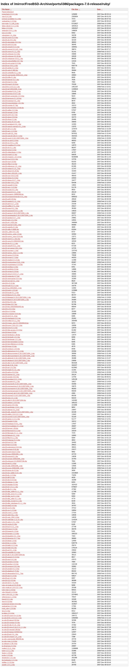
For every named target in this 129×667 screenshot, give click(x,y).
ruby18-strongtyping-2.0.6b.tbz (13, 108)
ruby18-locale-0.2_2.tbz (10, 292)
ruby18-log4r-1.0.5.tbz (10, 290)
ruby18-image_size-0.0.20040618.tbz (15, 323)
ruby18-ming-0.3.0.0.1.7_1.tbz (12, 274)
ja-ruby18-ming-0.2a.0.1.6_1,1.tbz (14, 627)
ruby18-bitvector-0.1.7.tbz (11, 538)
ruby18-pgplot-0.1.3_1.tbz (11, 201)
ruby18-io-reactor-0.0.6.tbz (11, 314)
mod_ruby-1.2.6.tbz (9, 608)
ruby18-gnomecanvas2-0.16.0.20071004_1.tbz (18, 391)
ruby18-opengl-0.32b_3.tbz (11, 225)
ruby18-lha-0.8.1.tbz (9, 302)
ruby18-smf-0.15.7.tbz (10, 115)
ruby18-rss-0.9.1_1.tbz (10, 143)
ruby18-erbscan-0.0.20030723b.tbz (14, 461)
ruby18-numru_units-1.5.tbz (12, 234)
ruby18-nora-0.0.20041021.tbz (13, 241)
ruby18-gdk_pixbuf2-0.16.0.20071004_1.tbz (17, 412)
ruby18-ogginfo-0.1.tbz (10, 227)
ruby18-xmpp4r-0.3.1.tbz (10, 47)
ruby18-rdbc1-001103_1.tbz (12, 173)
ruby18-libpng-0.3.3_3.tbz (11, 295)
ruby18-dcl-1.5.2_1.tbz (10, 487)
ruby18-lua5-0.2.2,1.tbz (10, 286)
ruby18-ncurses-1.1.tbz (10, 250)
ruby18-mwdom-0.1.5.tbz (11, 260)
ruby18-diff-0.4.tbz (8, 477)
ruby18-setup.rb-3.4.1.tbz (11, 122)
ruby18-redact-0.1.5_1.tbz (11, 168)
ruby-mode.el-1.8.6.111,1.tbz (12, 587)
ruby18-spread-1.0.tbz (10, 112)
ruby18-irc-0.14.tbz (8, 311)
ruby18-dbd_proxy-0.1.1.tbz (12, 494)
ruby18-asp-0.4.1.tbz (9, 559)
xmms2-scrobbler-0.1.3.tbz (11, 19)
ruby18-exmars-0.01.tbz (10, 449)
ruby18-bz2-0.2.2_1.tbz (10, 527)
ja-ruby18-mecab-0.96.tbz (11, 629)
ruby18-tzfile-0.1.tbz (9, 77)
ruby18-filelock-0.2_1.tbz (10, 435)
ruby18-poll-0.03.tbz (9, 199)
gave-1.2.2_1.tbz (8, 651)
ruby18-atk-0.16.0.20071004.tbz (13, 555)
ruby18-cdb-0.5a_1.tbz (10, 515)
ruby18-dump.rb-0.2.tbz (10, 470)
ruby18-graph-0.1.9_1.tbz (11, 370)
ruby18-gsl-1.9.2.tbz (9, 367)
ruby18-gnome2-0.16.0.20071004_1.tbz (16, 395)
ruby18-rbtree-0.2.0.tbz (10, 178)
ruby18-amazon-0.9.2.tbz (11, 566)
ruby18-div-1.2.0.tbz (9, 475)
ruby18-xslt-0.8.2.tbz (9, 44)
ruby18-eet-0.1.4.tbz (9, 463)
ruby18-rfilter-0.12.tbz (9, 164)
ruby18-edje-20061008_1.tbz (12, 466)
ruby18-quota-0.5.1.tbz (10, 190)
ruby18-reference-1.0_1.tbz (11, 166)
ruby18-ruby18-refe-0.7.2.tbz (12, 136)
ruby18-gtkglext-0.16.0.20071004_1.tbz (16, 360)
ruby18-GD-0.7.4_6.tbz (10, 583)
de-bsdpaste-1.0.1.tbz (10, 660)
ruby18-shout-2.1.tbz (9, 119)
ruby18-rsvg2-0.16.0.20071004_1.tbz (15, 138)
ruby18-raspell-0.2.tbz (10, 185)
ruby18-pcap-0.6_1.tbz (10, 208)
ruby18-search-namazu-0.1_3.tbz (14, 126)
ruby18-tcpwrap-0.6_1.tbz (11, 101)
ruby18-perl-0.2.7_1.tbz (10, 204)
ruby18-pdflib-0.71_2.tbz (10, 206)
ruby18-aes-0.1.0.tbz (9, 576)
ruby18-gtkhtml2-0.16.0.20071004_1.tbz (16, 358)
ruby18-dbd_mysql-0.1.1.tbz (12, 501)
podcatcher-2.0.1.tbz (9, 606)
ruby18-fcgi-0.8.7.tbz (9, 442)
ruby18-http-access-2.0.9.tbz (12, 330)
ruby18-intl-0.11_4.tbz (10, 316)
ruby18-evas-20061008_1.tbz (12, 454)
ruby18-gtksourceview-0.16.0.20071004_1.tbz (18, 353)
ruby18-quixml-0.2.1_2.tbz (11, 192)
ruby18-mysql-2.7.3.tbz (10, 257)
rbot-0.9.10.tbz (7, 601)
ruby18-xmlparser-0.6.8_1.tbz (12, 58)
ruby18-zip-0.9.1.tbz (9, 40)
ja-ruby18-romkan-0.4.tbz (11, 623)
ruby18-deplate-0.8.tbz (10, 484)
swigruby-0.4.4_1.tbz (9, 30)
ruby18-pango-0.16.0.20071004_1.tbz (15, 213)
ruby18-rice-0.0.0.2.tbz (10, 159)
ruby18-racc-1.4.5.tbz (9, 187)
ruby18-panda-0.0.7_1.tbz (11, 218)
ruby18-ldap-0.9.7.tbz (9, 304)
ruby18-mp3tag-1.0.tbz (10, 267)
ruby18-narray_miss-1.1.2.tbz (12, 253)
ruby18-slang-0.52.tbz (10, 117)
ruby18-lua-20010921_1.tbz (12, 288)
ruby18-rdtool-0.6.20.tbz (10, 171)
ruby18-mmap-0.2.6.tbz (10, 271)
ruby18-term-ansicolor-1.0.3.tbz (13, 96)
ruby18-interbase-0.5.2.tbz (11, 318)
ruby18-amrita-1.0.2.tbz (10, 564)
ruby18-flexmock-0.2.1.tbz (11, 431)
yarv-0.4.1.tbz (7, 16)
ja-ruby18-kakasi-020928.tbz (12, 632)
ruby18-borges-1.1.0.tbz (10, 533)
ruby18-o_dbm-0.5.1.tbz (10, 232)
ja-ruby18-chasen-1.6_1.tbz (12, 637)
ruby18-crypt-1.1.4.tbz (10, 512)
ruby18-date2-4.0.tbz (9, 505)
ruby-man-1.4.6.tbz (8, 590)
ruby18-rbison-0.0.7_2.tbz (11, 180)
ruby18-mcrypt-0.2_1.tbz (10, 281)
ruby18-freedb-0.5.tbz (9, 421)
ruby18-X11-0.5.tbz (9, 580)
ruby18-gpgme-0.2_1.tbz (10, 374)
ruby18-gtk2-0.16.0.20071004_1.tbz (15, 363)
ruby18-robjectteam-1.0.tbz (11, 152)
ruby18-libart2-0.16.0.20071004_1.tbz (15, 300)
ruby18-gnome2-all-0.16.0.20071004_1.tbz (17, 393)
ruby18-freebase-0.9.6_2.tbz (12, 424)
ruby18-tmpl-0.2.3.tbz (9, 82)
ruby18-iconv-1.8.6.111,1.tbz (12, 325)
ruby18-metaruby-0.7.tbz (10, 276)
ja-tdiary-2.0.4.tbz (8, 613)
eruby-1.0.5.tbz (7, 655)
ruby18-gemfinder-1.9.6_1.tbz (12, 407)
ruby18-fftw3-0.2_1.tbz (10, 438)
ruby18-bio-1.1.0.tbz (9, 543)
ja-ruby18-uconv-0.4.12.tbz (11, 615)
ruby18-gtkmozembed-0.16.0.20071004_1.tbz (18, 356)
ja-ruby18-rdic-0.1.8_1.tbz (11, 625)
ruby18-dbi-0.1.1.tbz (9, 489)
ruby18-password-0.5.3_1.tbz (12, 211)
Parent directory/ (8, 12)
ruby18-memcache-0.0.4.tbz (12, 278)
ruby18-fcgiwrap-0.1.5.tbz (11, 440)
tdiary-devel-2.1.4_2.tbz (10, 26)
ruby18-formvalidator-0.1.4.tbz (12, 426)
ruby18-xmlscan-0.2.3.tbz (11, 54)
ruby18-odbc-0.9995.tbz (10, 229)
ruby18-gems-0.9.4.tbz (10, 405)
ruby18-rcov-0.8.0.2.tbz (10, 176)
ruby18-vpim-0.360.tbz (10, 70)
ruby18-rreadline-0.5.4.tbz (11, 145)
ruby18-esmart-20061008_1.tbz (13, 459)
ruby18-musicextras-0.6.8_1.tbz (13, 262)
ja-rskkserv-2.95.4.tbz (9, 643)
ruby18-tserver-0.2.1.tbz (10, 80)
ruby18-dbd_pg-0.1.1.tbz (10, 496)
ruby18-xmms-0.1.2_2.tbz (11, 51)
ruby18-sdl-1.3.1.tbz (9, 129)
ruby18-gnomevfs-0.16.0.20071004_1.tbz (16, 384)
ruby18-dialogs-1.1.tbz (10, 482)
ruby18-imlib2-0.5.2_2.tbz (11, 321)
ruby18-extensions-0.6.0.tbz (12, 447)
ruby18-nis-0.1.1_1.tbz (10, 243)
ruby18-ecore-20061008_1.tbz (12, 468)
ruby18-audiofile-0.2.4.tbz (11, 552)
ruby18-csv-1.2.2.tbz (9, 510)
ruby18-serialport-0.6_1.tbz (11, 124)
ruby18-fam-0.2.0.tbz (9, 445)
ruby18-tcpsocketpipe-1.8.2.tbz (13, 103)
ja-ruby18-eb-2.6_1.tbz (10, 634)
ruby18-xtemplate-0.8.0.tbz (11, 42)
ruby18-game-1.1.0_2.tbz (11, 419)
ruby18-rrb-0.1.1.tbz (9, 147)
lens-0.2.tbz (6, 611)
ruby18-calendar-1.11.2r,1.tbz (12, 519)
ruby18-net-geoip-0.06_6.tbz (12, 248)
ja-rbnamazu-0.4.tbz (9, 646)
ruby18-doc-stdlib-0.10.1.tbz (12, 473)
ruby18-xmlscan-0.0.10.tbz (11, 56)
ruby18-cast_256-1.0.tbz (10, 517)
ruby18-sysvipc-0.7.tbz (10, 105)
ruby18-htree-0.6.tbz (9, 332)
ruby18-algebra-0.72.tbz (10, 571)
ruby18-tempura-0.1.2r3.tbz (11, 98)
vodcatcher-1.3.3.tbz (9, 21)
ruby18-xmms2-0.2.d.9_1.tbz (12, 49)
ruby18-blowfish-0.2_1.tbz (11, 536)
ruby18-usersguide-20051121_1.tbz (14, 75)
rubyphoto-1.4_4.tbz (9, 35)
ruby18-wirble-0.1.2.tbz (10, 68)
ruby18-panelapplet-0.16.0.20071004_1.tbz (17, 215)
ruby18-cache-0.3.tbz (9, 524)
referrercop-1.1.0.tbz (9, 597)
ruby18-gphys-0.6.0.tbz (10, 372)
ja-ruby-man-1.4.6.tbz (9, 641)
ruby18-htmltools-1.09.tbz (11, 335)
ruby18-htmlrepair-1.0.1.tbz (11, 339)
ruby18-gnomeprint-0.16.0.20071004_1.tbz (17, 388)
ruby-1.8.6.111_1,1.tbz (10, 594)
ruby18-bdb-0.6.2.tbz (9, 548)
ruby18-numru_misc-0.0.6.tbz (12, 236)
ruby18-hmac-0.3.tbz (9, 346)
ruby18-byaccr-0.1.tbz (10, 529)
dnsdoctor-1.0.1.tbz (9, 658)
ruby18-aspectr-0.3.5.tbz (10, 557)
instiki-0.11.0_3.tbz (8, 648)
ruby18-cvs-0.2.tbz (8, 508)
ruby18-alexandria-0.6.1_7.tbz (12, 573)
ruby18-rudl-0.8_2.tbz (9, 133)
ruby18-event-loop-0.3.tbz (11, 452)
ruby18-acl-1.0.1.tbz (9, 578)
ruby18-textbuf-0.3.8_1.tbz (11, 91)
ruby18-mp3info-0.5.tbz (10, 269)
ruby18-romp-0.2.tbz (9, 150)
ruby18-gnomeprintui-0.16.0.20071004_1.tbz (18, 386)
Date (99, 9)
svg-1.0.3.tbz (6, 33)
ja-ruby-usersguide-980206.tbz (13, 639)
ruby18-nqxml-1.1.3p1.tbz (11, 239)
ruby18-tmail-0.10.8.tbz (10, 84)
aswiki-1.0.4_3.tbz (8, 665)
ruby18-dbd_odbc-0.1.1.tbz (11, 498)
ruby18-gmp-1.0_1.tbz (10, 398)
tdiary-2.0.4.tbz (7, 28)
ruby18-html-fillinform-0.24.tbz (12, 344)
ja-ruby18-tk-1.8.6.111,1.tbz (12, 618)
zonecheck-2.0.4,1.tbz (10, 14)
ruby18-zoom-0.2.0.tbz (10, 37)
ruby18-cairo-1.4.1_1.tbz (10, 522)
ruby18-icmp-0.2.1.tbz (10, 328)
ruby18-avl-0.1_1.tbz (9, 550)
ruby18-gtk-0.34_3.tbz (10, 365)
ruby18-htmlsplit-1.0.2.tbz (11, 337)
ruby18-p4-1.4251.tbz (9, 222)
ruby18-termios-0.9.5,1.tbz (11, 94)
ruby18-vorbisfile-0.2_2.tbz (11, 73)
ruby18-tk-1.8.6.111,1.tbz (11, 87)
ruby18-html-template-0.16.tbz (12, 342)
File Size (75, 9)
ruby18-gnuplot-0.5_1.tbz (11, 381)
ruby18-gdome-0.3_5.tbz (10, 410)
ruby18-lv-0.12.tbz (8, 283)
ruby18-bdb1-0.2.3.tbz (10, 545)
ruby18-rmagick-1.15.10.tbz (12, 157)
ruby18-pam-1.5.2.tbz (9, 220)
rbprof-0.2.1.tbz (7, 599)
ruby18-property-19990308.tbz (13, 194)
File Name (6, 9)
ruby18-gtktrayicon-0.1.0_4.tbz (13, 351)
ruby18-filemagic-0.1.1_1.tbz (12, 433)
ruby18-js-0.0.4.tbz (8, 309)
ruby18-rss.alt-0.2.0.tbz (10, 140)
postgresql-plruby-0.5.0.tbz (11, 604)
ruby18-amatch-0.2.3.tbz (10, 569)
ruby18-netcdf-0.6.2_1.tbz (11, 246)
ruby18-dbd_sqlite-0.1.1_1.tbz (12, 491)
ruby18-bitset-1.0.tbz (9, 541)
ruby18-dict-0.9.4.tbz (9, 480)
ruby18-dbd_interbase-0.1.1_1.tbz (14, 503)
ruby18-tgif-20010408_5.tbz (12, 89)
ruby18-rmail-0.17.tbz (9, 154)
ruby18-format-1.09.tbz (10, 428)
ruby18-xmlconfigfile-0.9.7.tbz (12, 61)
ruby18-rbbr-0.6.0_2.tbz (10, 182)
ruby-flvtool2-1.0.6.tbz (9, 592)
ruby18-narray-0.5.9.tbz (10, 255)
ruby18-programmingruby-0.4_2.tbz (14, 197)
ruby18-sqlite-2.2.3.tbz (10, 110)
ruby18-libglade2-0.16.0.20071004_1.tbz (16, 297)
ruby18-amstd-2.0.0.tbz (10, 562)
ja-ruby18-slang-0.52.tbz (10, 620)
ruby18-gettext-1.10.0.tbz (11, 402)
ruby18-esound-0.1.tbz (10, 456)
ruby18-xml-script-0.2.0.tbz (11, 63)
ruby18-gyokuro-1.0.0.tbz (11, 349)
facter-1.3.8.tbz (7, 653)
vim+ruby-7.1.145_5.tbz (10, 23)
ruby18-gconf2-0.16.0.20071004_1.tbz (15, 417)
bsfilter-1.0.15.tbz (8, 662)
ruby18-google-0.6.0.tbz (10, 377)
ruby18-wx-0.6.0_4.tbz (10, 66)
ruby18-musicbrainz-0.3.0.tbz (12, 264)
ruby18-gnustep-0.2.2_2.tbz (12, 379)
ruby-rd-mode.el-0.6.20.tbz (11, 585)
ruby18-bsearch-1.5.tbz (10, 531)
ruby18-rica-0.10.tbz (9, 161)
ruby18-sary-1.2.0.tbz (9, 131)
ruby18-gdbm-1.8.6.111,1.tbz (12, 414)
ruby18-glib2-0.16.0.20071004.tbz (14, 400)
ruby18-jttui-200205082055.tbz (13, 307)
